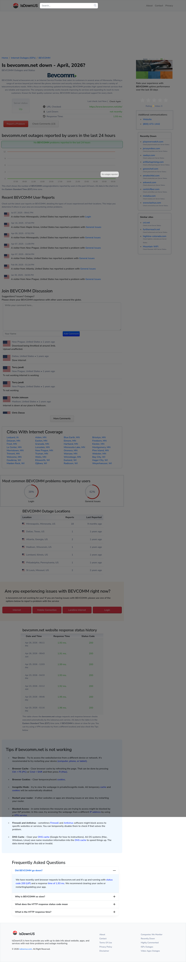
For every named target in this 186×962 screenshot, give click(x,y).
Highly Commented (150, 942)
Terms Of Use (105, 942)
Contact (103, 938)
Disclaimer (104, 951)
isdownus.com (25, 949)
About (102, 934)
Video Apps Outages (150, 951)
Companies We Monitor (151, 934)
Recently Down (148, 938)
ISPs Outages (147, 946)
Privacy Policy (105, 946)
